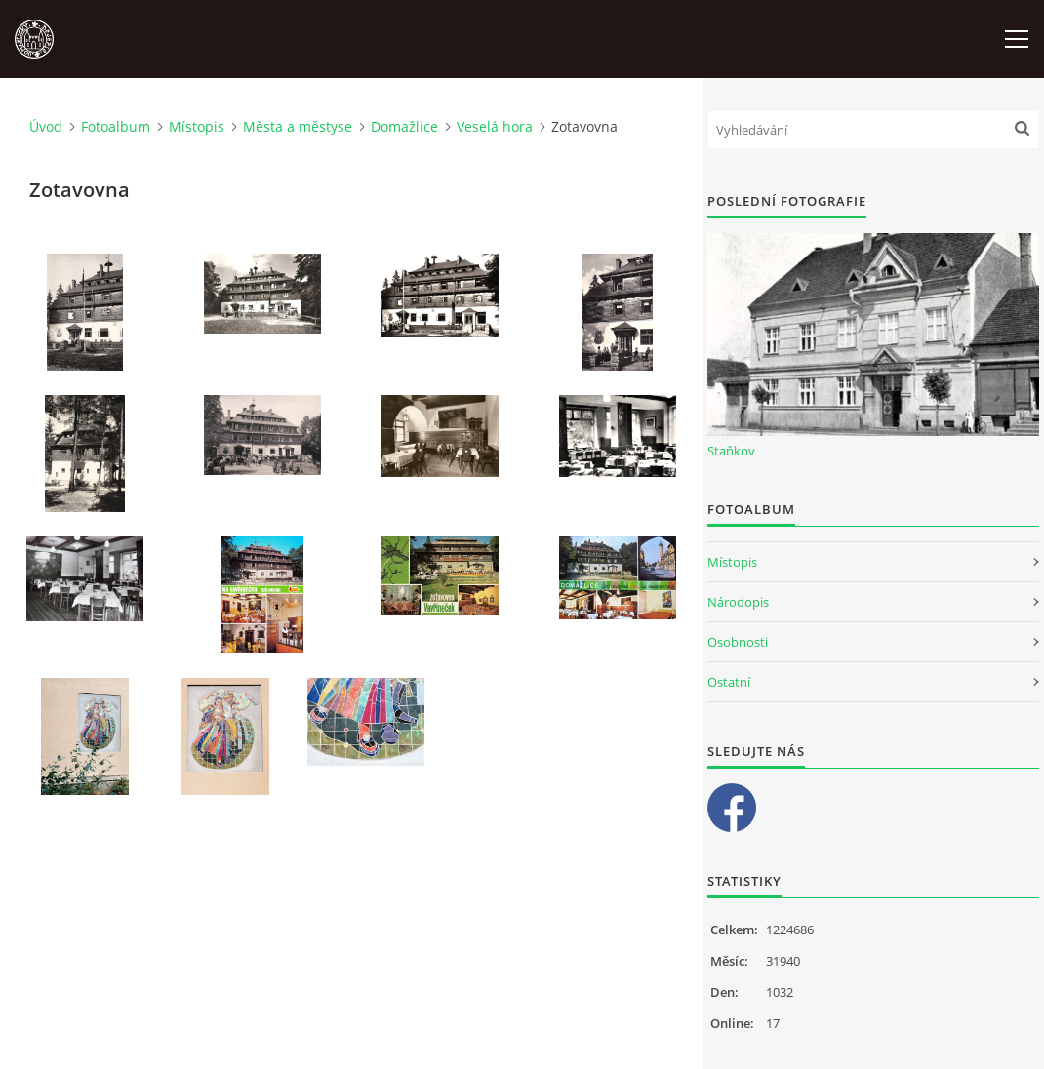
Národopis (738, 602)
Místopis (196, 126)
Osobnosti (737, 642)
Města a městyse (297, 126)
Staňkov (731, 450)
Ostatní (728, 682)
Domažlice (404, 126)
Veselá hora (495, 126)
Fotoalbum (115, 126)
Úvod (45, 126)
